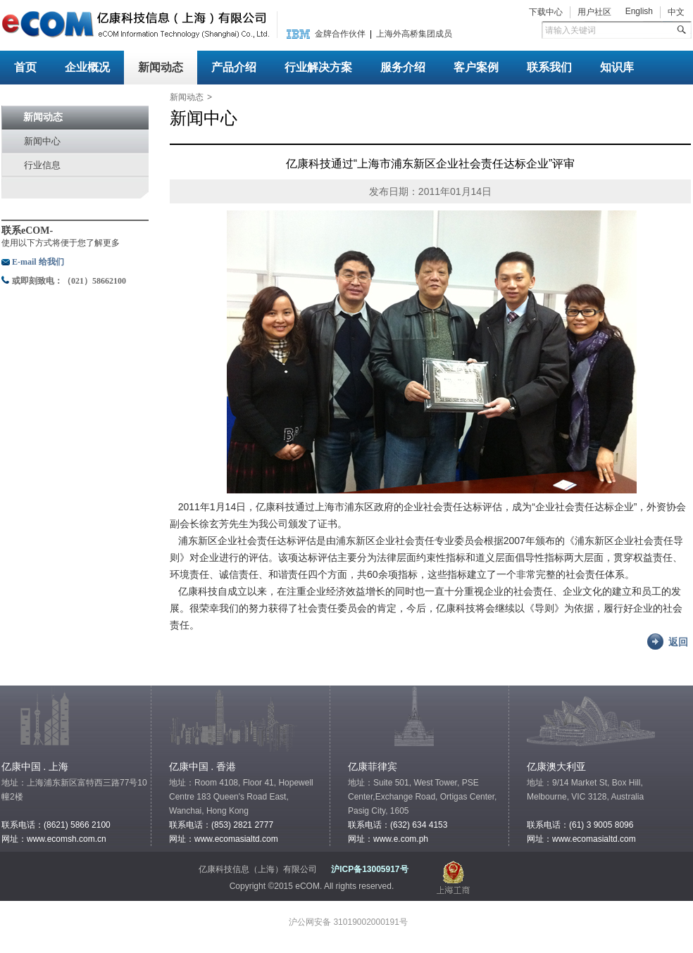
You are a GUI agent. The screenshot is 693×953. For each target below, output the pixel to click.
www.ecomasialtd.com (236, 839)
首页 (25, 67)
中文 (676, 12)
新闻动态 (160, 67)
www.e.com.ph (400, 839)
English (639, 11)
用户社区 (594, 12)
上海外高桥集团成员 (414, 34)
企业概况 (87, 67)
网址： (539, 839)
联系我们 (549, 67)
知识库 (617, 67)
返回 (678, 642)
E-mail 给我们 (38, 262)
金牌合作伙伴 (340, 34)
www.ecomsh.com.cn (66, 839)
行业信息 (42, 165)
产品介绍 (233, 67)
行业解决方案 (318, 67)
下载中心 (546, 12)
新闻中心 (42, 141)
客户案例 (476, 67)
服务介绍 (402, 67)
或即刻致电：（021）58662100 (69, 281)
